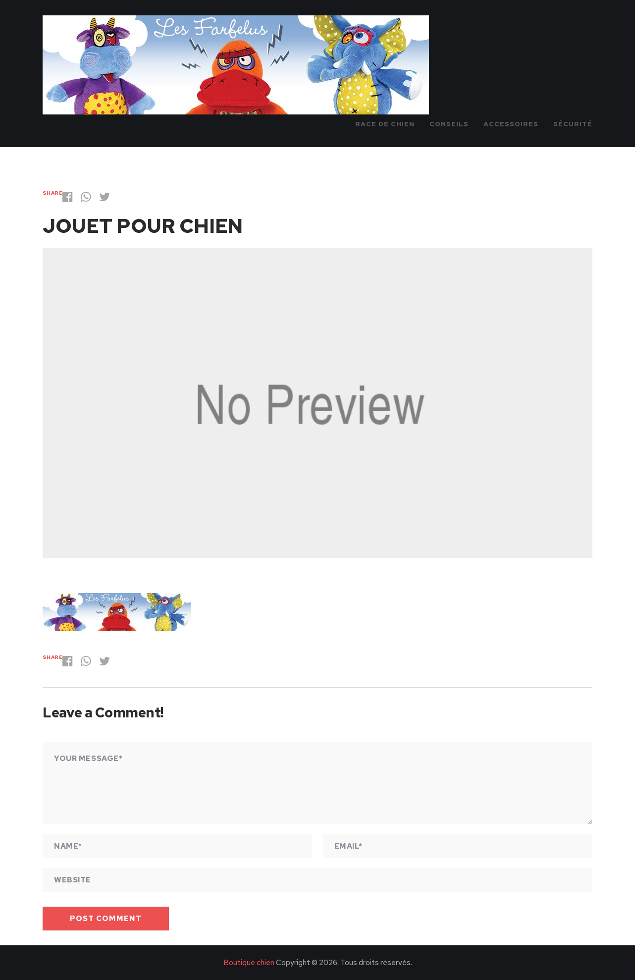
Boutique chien (248, 963)
